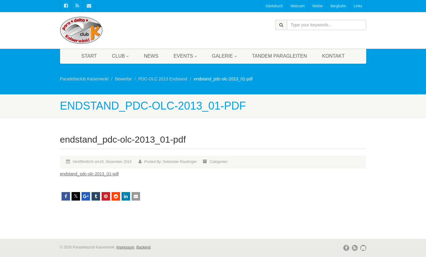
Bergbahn (338, 6)
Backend (143, 247)
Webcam (297, 6)
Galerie (224, 56)
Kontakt (333, 56)
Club (120, 56)
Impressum (125, 247)
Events (184, 56)
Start (89, 56)
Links (358, 6)
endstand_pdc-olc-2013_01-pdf (89, 173)
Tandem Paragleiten (279, 56)
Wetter (317, 6)
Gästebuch (274, 6)
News (151, 56)
